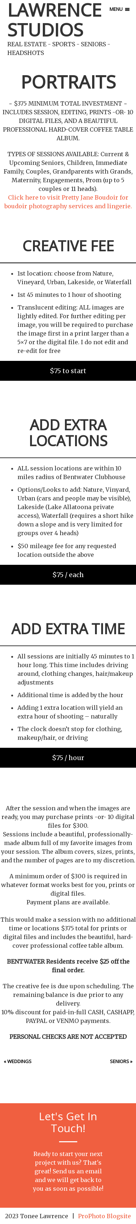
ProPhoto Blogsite (104, 1216)
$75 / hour (68, 758)
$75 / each (68, 575)
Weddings (19, 1061)
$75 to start (68, 371)
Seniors (119, 1061)
